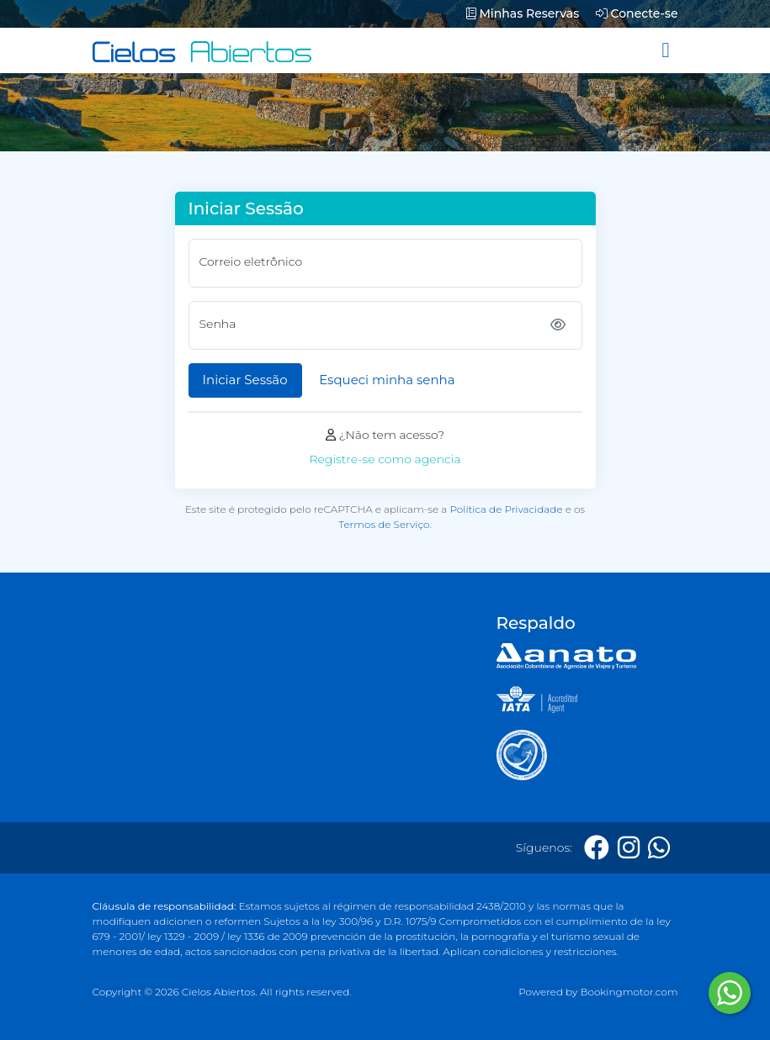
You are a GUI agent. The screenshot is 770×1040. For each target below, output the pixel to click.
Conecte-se (637, 13)
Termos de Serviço (383, 524)
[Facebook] (596, 847)
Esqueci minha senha (386, 380)
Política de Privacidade (505, 509)
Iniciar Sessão (245, 380)
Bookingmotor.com (628, 991)
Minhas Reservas (522, 13)
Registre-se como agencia (384, 459)
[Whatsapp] (659, 847)
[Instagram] (629, 847)
